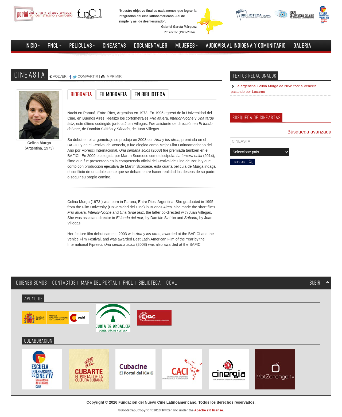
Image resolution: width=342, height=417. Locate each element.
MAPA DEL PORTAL (99, 283)
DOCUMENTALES (151, 46)
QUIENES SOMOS (31, 283)
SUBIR (315, 283)
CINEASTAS (114, 46)
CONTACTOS (64, 283)
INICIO (33, 46)
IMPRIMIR (114, 76)
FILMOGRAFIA (113, 94)
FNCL (54, 46)
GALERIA (302, 46)
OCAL (171, 283)
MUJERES (187, 46)
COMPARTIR (87, 76)
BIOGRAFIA (81, 94)
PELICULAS (82, 46)
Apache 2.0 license (208, 410)
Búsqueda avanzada (309, 132)
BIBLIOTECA (150, 283)
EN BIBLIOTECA (150, 94)
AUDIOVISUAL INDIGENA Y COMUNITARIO (246, 46)
